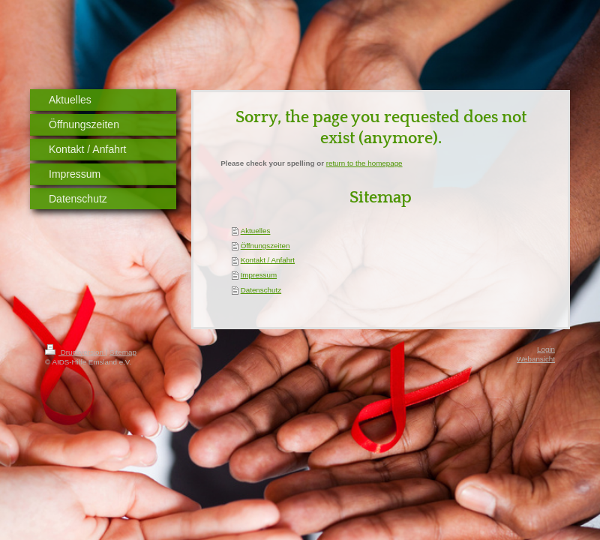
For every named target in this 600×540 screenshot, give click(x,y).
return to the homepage (364, 163)
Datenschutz (261, 290)
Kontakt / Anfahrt (268, 260)
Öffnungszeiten (265, 246)
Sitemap (123, 352)
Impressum (259, 275)
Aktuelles (256, 230)
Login (546, 349)
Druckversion (75, 352)
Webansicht (536, 359)
